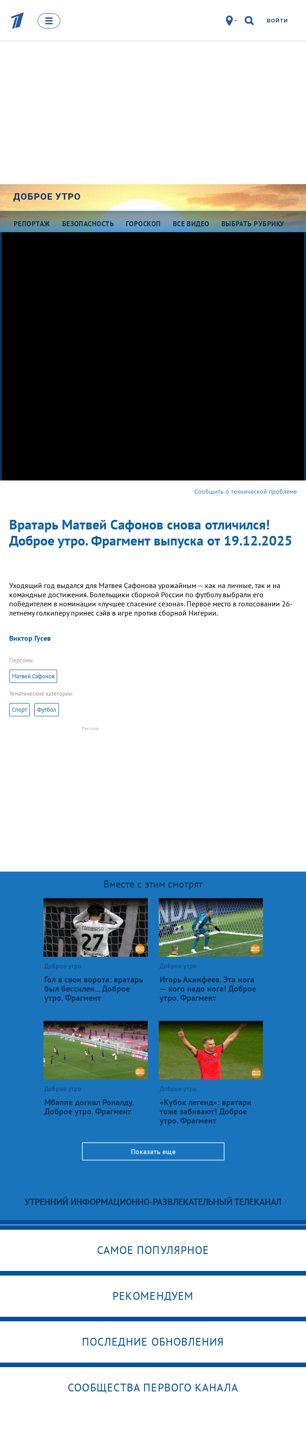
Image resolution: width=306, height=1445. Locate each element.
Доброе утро (47, 196)
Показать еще (153, 1151)
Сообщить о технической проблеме (245, 491)
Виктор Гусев (30, 638)
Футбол (46, 710)
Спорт (19, 710)
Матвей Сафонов (33, 676)
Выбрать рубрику (253, 223)
